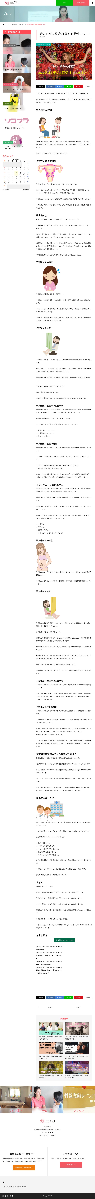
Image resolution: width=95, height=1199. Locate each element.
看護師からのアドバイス (44, 44)
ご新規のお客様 (8, 142)
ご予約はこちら (71, 1165)
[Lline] (68, 86)
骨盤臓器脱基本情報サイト (24, 1168)
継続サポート (8, 103)
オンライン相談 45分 (9, 45)
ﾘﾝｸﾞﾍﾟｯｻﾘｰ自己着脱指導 (10, 84)
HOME (3, 1182)
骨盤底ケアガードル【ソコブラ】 (12, 123)
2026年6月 (26, 189)
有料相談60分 (7, 65)
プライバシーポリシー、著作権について (14, 1187)
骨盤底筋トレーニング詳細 (64, 940)
